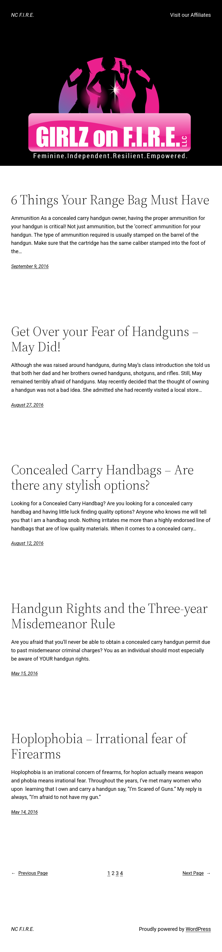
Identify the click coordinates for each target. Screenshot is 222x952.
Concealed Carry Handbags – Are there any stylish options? (102, 477)
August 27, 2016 (27, 405)
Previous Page (29, 873)
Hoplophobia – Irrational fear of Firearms (99, 746)
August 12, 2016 (27, 543)
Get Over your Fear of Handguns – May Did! (105, 339)
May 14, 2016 (24, 812)
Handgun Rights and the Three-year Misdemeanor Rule (109, 615)
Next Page (196, 873)
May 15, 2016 (24, 673)
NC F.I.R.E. (22, 15)
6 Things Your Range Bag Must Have (110, 199)
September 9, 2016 (30, 266)
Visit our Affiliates (190, 15)
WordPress (198, 929)
